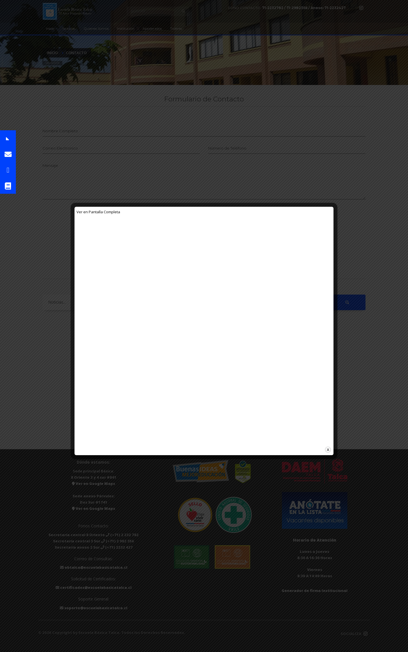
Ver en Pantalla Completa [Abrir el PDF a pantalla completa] (98, 211)
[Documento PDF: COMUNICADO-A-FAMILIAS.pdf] (204, 328)
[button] (8, 138)
